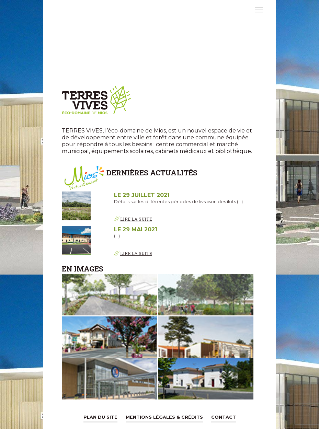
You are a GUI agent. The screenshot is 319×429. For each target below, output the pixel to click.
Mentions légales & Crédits (164, 417)
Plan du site (100, 417)
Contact (223, 417)
